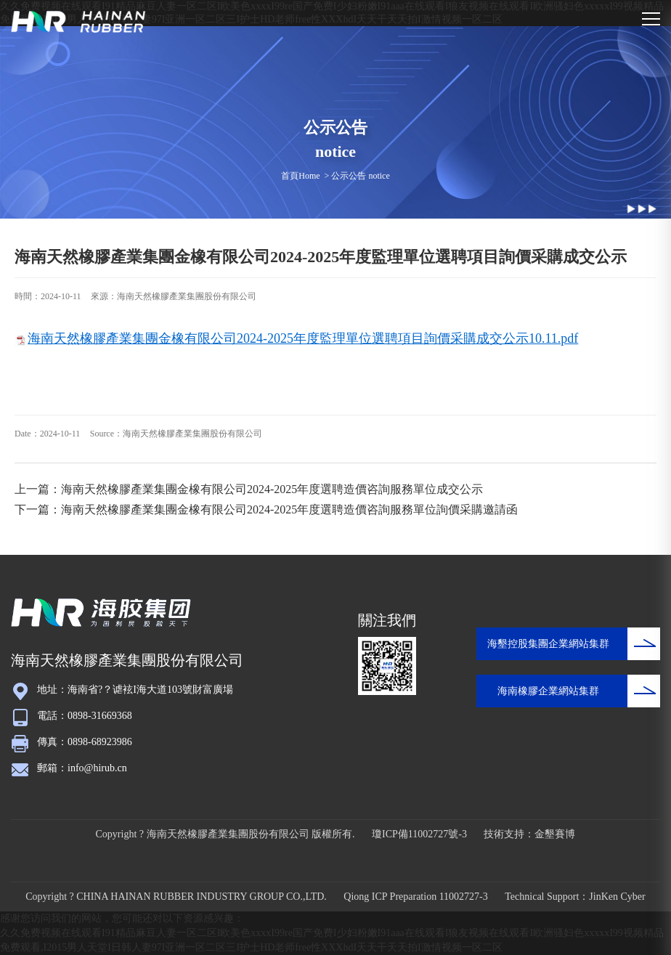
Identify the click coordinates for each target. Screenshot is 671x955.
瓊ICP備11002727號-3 (419, 834)
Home (309, 176)
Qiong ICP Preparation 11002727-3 (415, 896)
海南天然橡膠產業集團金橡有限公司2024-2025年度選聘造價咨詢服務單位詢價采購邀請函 (289, 509)
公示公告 (348, 176)
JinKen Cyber (617, 896)
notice (378, 176)
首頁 (289, 176)
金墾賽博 (554, 834)
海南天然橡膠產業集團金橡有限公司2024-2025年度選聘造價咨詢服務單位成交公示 (272, 489)
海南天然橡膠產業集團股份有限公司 (186, 296)
